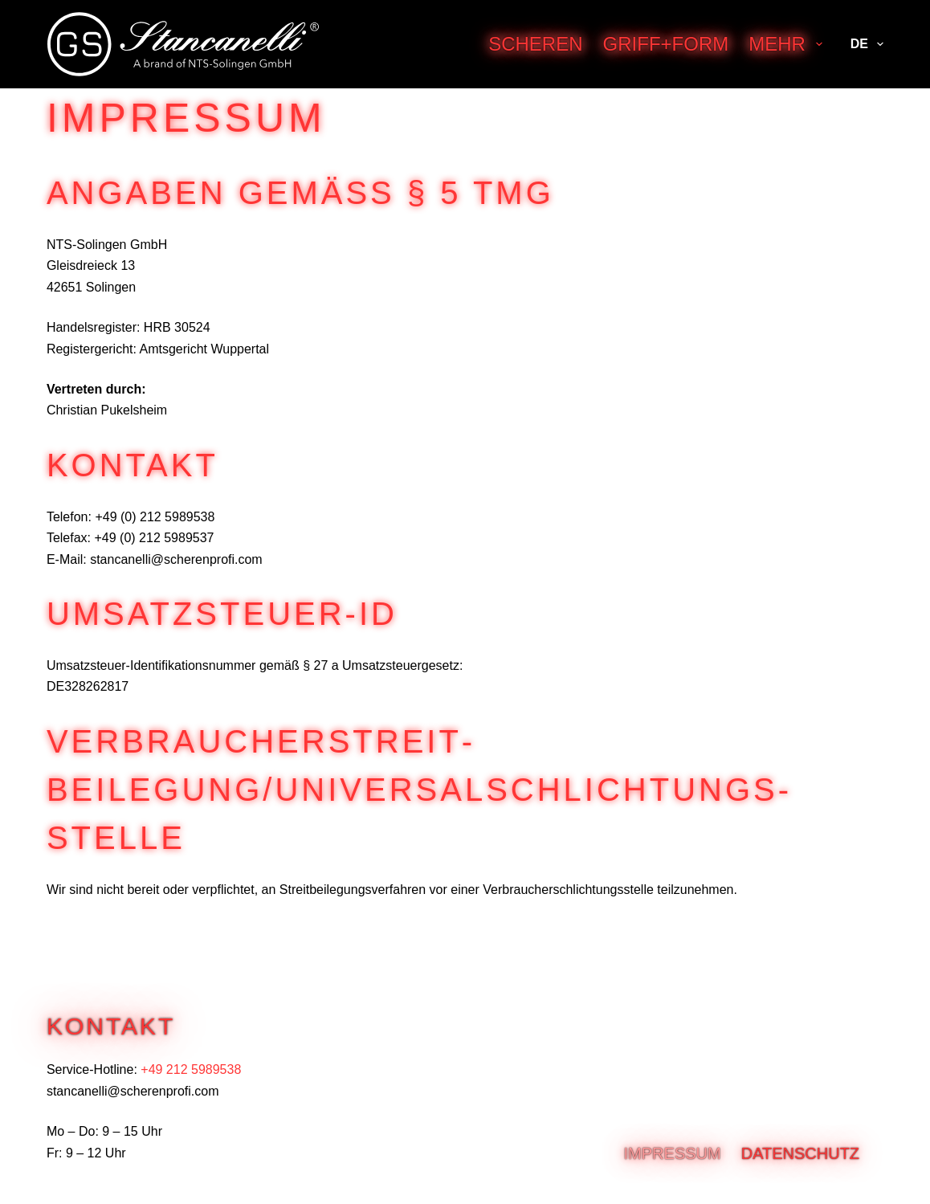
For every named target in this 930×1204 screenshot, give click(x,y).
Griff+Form (666, 44)
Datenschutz (800, 1153)
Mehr (788, 44)
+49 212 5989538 (191, 1069)
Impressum (672, 1153)
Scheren (535, 44)
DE (866, 44)
